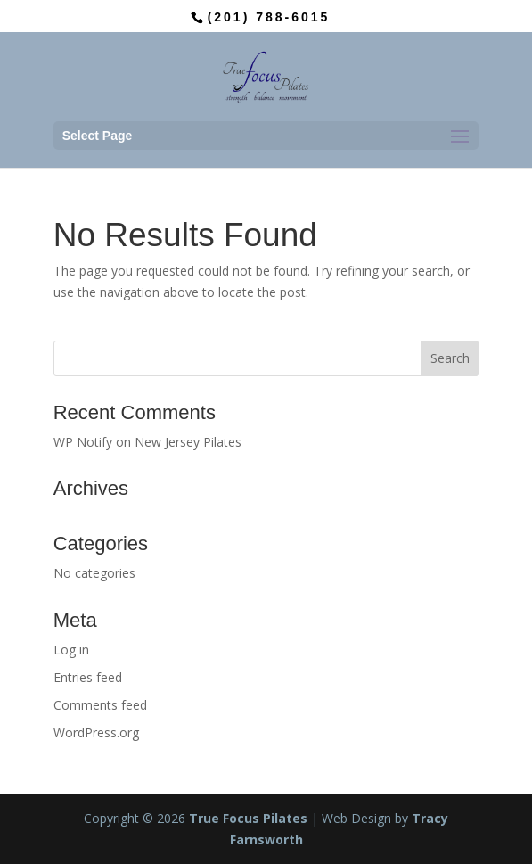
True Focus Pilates (248, 818)
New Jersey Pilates (188, 441)
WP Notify (82, 441)
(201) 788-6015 (269, 17)
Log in (71, 649)
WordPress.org (96, 732)
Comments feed (100, 704)
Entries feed (87, 677)
